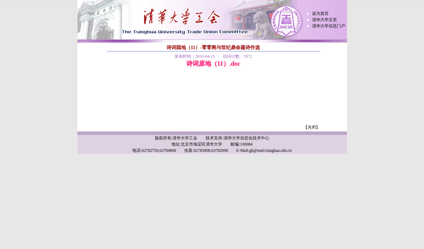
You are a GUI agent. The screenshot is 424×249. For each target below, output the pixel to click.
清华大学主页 (324, 19)
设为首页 (320, 13)
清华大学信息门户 (328, 26)
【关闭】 (311, 127)
